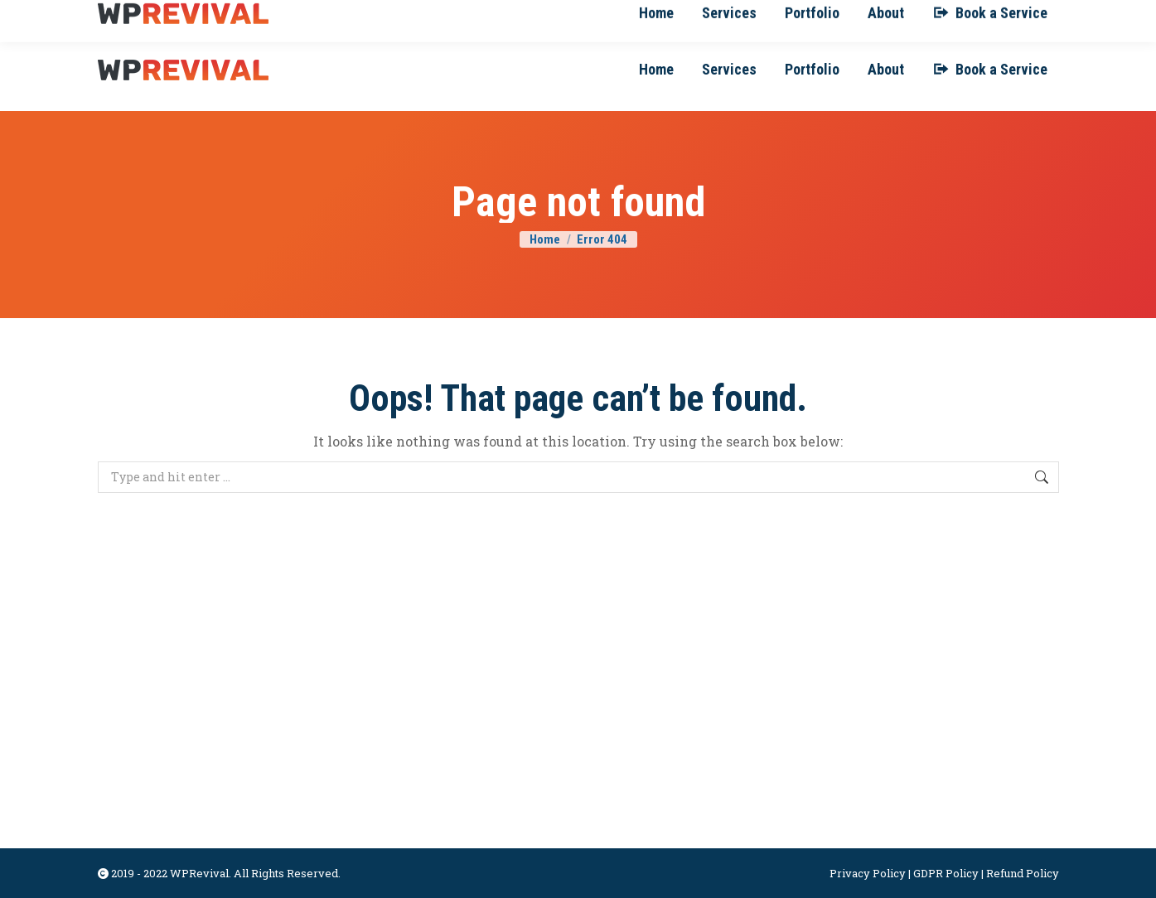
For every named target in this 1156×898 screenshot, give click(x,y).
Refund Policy (1022, 873)
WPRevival (199, 873)
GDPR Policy (946, 873)
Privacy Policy (868, 873)
